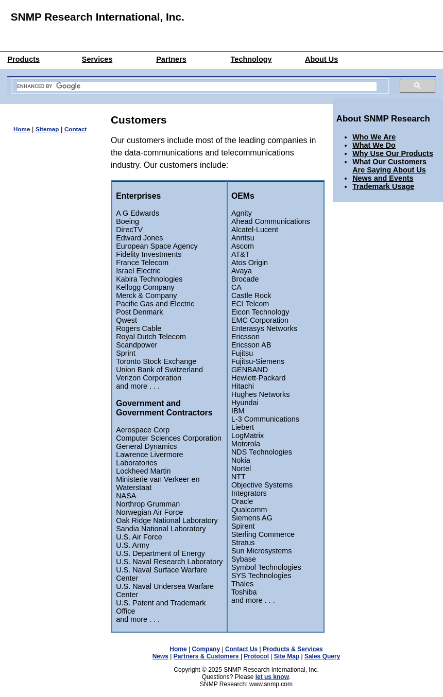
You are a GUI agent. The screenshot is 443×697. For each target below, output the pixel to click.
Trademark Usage (383, 186)
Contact (75, 129)
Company (206, 649)
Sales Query (322, 656)
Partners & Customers (207, 656)
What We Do (374, 145)
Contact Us (241, 649)
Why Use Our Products (392, 153)
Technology (251, 59)
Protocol (256, 656)
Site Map (286, 656)
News (160, 656)
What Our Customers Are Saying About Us (389, 166)
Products (23, 59)
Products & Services (293, 649)
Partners (171, 59)
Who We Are (374, 137)
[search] (197, 86)
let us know (272, 677)
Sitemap (47, 129)
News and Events (382, 178)
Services (97, 59)
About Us (321, 59)
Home (21, 129)
